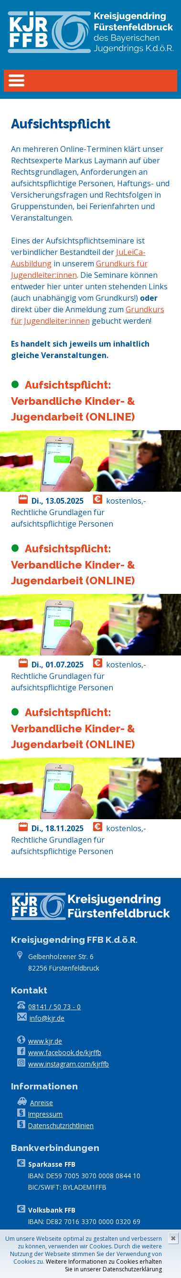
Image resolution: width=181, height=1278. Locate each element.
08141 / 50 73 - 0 (54, 1006)
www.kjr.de (45, 1041)
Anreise (41, 1102)
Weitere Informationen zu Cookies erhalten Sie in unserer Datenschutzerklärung (104, 1265)
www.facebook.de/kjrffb (64, 1052)
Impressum (45, 1114)
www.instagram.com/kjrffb (68, 1063)
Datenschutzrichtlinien (61, 1125)
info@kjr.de (47, 1018)
